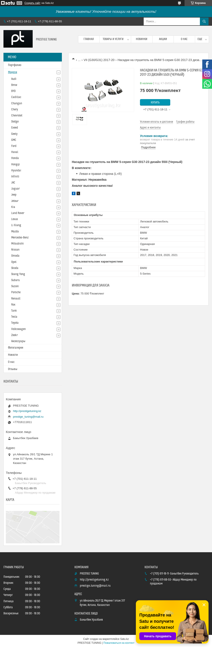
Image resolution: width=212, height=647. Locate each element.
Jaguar (15, 188)
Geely (14, 134)
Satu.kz (124, 639)
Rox (13, 304)
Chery (14, 109)
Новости (13, 355)
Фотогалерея (15, 347)
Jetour (14, 201)
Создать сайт (32, 3)
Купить (155, 102)
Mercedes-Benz (20, 237)
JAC (13, 182)
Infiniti (15, 176)
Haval (14, 152)
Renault (15, 298)
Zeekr (14, 335)
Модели (12, 72)
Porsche (16, 292)
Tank (14, 310)
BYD (13, 91)
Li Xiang (16, 225)
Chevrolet (16, 115)
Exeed (14, 127)
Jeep (13, 194)
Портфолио (14, 65)
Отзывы (12, 369)
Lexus (14, 219)
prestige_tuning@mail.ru (28, 416)
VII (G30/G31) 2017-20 (99, 60)
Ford (13, 146)
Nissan (15, 249)
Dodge (15, 121)
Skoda (14, 268)
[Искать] (204, 21)
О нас (184, 39)
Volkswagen (18, 329)
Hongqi (15, 164)
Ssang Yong (18, 274)
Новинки (141, 39)
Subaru (15, 280)
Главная (89, 39)
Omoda (15, 256)
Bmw (14, 85)
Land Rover (17, 213)
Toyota (15, 323)
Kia (13, 207)
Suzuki (15, 286)
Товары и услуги (113, 39)
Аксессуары (18, 341)
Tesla (14, 317)
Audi (13, 79)
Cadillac (16, 97)
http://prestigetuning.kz (27, 411)
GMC (13, 140)
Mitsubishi (17, 243)
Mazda (15, 231)
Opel (13, 262)
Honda (15, 158)
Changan (16, 103)
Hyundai (16, 170)
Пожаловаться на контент (118, 642)
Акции (163, 39)
